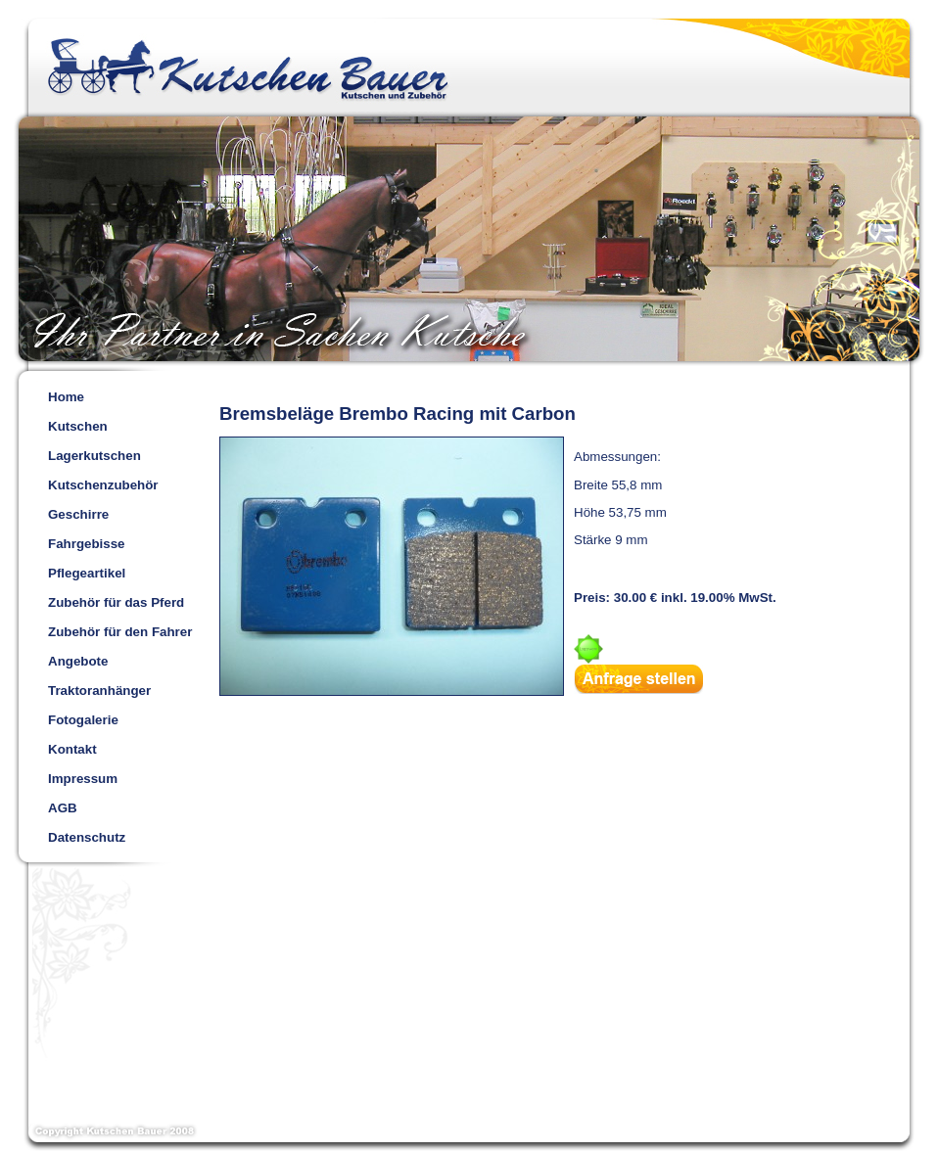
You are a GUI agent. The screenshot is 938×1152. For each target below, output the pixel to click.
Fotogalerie (83, 720)
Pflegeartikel (86, 573)
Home (66, 397)
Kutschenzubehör (103, 485)
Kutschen (78, 426)
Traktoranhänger (99, 690)
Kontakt (72, 749)
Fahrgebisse (86, 543)
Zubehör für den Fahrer (120, 631)
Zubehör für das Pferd (116, 602)
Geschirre (78, 514)
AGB (62, 808)
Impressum (82, 778)
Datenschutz (86, 837)
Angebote (78, 661)
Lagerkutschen (94, 455)
